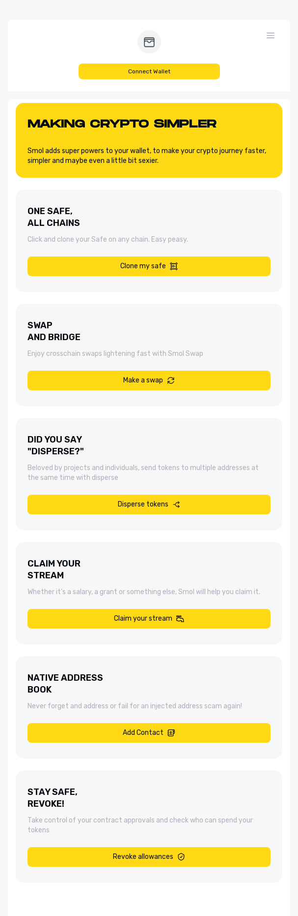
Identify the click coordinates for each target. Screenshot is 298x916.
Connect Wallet (149, 71)
